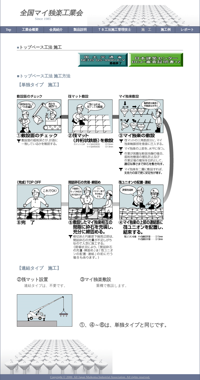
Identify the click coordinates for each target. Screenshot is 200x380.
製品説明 (80, 30)
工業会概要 (30, 30)
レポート (187, 30)
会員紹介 (56, 30)
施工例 (166, 30)
